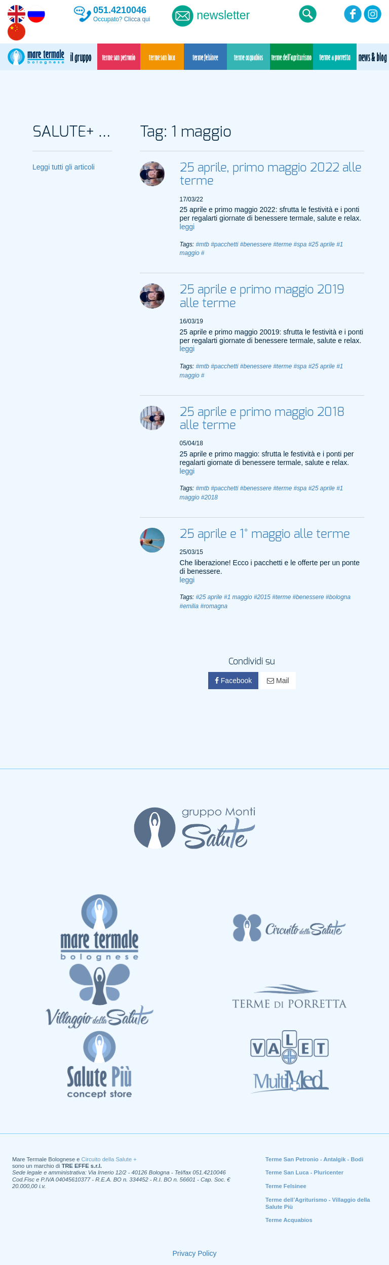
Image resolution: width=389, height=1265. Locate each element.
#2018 (209, 497)
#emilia (189, 606)
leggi (187, 227)
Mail (278, 681)
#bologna (338, 597)
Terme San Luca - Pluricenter (304, 1172)
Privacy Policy (194, 1253)
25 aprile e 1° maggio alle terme (265, 534)
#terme (282, 244)
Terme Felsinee (285, 1186)
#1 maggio (238, 597)
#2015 (262, 597)
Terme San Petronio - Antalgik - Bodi (314, 1159)
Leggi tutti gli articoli (63, 167)
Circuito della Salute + (109, 1159)
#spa (300, 244)
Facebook (233, 681)
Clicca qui (137, 19)
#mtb (202, 244)
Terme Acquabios (289, 1220)
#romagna (214, 606)
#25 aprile (321, 244)
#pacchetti (224, 244)
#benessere (255, 244)
